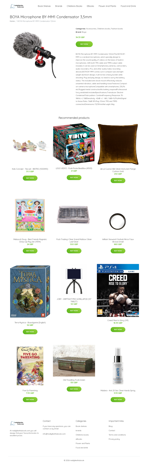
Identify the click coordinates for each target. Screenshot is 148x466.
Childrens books (74, 7)
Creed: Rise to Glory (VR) (117, 322)
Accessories (91, 30)
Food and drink (128, 7)
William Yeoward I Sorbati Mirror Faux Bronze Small (118, 242)
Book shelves (44, 7)
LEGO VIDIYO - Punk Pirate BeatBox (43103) (74, 170)
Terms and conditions (117, 436)
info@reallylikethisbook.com (54, 435)
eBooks (90, 7)
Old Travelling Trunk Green (74, 381)
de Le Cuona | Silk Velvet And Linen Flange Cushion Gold (118, 171)
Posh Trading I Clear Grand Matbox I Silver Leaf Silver (74, 242)
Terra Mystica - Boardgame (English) (30, 324)
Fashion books (117, 30)
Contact (112, 432)
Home (12, 23)
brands (58, 7)
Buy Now (84, 46)
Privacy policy (114, 441)
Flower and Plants (107, 7)
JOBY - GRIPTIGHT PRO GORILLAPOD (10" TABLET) (74, 302)
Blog (111, 428)
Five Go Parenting (30, 392)
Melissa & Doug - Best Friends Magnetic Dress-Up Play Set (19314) (30, 242)
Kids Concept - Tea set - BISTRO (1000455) (30, 170)
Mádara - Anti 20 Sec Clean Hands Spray (118, 392)
